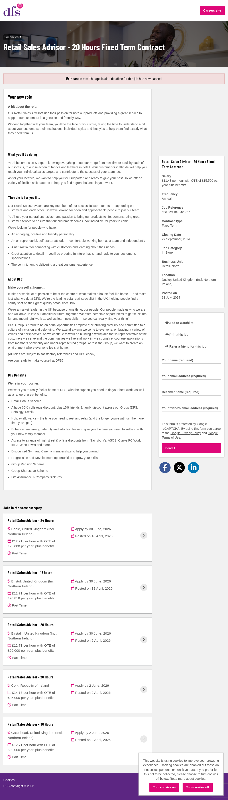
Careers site (212, 10)
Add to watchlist (179, 323)
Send (170, 448)
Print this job (176, 334)
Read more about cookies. (188, 778)
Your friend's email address (190, 408)
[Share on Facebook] (165, 467)
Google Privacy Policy (186, 433)
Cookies (9, 780)
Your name (177, 360)
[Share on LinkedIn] (193, 467)
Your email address (184, 376)
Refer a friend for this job (185, 346)
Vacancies (12, 37)
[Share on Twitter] (179, 467)
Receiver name (180, 392)
